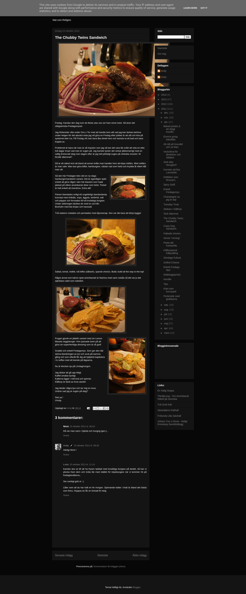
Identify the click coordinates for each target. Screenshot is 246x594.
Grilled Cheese (171, 262)
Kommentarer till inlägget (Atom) (109, 566)
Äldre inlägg (140, 555)
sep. (166, 304)
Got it (204, 8)
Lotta (66, 464)
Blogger (136, 587)
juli (166, 314)
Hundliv (167, 279)
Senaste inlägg (64, 555)
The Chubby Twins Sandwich (173, 220)
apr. (166, 328)
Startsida (102, 555)
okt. (166, 122)
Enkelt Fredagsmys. (171, 191)
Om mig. (162, 53)
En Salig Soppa (166, 390)
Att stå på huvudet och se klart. (173, 145)
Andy (66, 445)
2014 (164, 94)
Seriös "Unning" (171, 238)
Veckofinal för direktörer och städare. (172, 154)
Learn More (190, 8)
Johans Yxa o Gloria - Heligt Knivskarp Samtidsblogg (172, 423)
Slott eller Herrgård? (170, 163)
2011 (164, 108)
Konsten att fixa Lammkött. (171, 171)
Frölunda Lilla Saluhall (169, 416)
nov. (166, 117)
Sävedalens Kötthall (168, 410)
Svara (66, 435)
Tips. (166, 284)
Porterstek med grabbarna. (171, 297)
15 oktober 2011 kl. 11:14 (82, 464)
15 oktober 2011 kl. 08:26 (86, 445)
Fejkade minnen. (172, 233)
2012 (164, 104)
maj (166, 323)
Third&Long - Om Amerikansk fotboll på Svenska (173, 397)
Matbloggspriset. (172, 274)
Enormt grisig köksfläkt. (170, 138)
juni (166, 318)
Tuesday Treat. (171, 204)
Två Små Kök (165, 404)
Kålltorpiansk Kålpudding (170, 251)
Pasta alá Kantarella (170, 244)
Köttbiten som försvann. (170, 178)
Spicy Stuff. (169, 184)
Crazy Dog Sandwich (169, 227)
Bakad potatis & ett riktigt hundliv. (171, 129)
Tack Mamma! (170, 213)
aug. (166, 309)
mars (167, 332)
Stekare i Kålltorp (172, 209)
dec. (166, 112)
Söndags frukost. (172, 257)
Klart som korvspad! (169, 290)
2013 (164, 99)
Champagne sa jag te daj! (171, 198)
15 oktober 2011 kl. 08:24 (82, 426)
